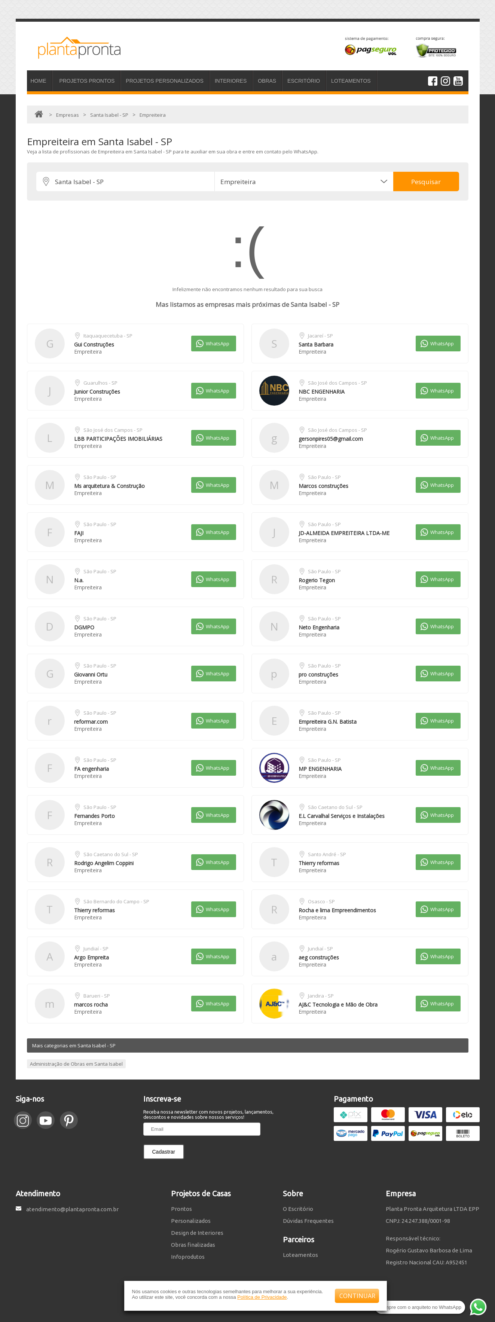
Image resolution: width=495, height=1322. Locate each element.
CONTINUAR (357, 1296)
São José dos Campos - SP (337, 382)
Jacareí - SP (320, 335)
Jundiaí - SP (96, 948)
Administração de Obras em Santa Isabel (76, 1063)
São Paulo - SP (99, 477)
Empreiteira (88, 351)
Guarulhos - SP (100, 382)
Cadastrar (163, 1152)
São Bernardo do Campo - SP (116, 901)
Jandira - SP (321, 995)
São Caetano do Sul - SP (335, 807)
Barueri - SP (96, 995)
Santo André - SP (327, 854)
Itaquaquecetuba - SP (107, 335)
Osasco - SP (321, 901)
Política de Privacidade (262, 1297)
